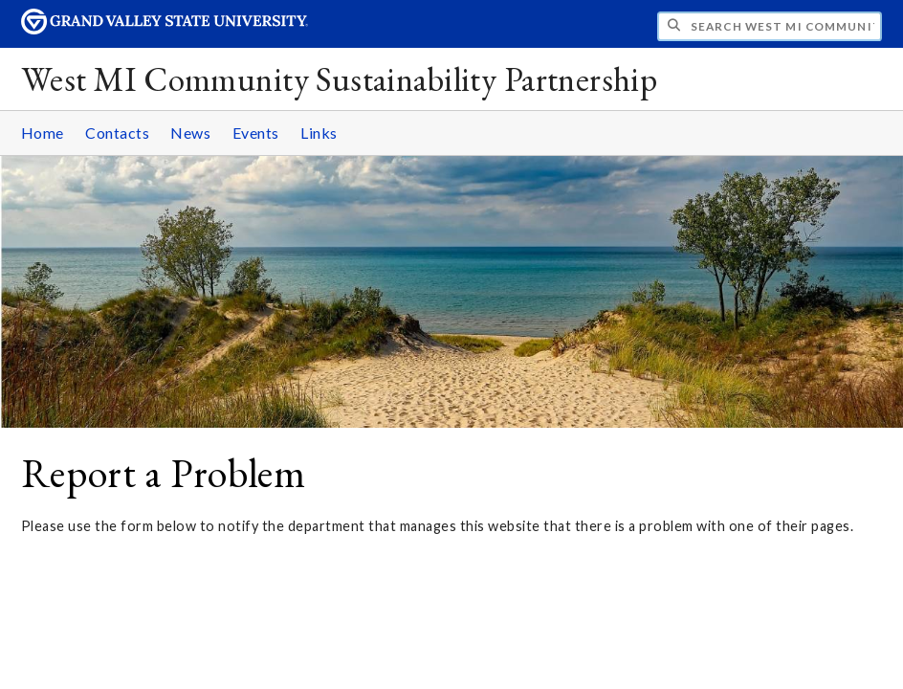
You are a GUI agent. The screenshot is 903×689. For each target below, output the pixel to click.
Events (255, 132)
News (190, 132)
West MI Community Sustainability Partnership (339, 78)
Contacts (117, 132)
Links (319, 132)
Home (42, 132)
